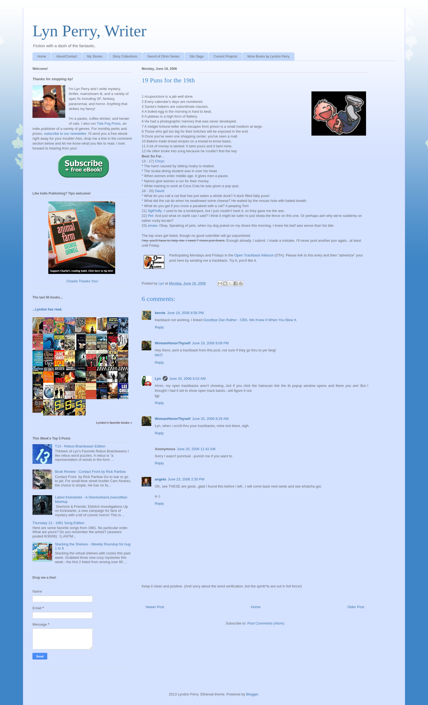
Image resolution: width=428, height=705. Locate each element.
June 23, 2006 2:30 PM (186, 479)
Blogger (252, 694)
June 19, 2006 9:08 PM (210, 343)
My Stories (95, 56)
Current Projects (225, 56)
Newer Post (155, 607)
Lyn (158, 379)
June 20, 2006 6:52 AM (187, 379)
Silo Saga (196, 56)
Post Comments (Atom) (265, 623)
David (159, 191)
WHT (159, 355)
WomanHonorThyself (173, 343)
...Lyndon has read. (47, 309)
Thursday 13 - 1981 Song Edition (58, 523)
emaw (152, 225)
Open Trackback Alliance (253, 255)
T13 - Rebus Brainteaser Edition (80, 446)
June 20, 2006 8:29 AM (210, 419)
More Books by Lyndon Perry (268, 56)
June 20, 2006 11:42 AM (196, 449)
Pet (150, 216)
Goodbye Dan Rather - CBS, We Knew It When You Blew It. (250, 320)
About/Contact (66, 56)
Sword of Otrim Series (163, 56)
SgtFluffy (155, 211)
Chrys (159, 161)
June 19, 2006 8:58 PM (185, 313)
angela (160, 479)
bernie (160, 313)
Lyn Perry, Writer (89, 31)
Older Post (355, 607)
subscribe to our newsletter (65, 134)
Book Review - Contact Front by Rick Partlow (90, 472)
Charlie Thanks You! (82, 281)
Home (41, 56)
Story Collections (125, 56)
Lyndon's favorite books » (114, 422)
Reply (159, 327)
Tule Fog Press (109, 123)
